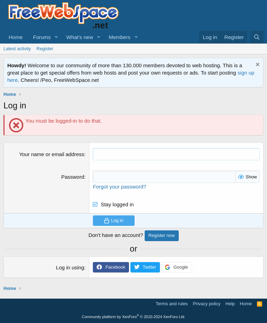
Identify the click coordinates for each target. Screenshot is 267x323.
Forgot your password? (119, 187)
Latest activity (17, 48)
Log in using (70, 267)
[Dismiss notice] (257, 65)
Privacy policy (206, 303)
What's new (79, 37)
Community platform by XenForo (133, 317)
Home (16, 37)
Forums (42, 37)
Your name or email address (51, 154)
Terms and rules (172, 303)
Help (230, 303)
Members (120, 37)
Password (72, 177)
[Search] (257, 37)
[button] (56, 37)
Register (45, 48)
